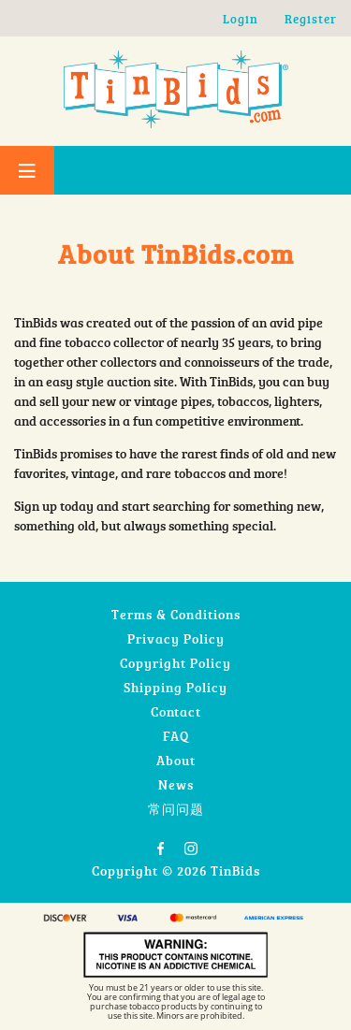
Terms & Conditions (176, 614)
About (176, 760)
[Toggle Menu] (27, 170)
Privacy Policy (176, 638)
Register (311, 18)
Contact (176, 711)
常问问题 (176, 809)
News (176, 784)
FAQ (176, 736)
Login (240, 18)
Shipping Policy (175, 687)
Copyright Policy (175, 663)
